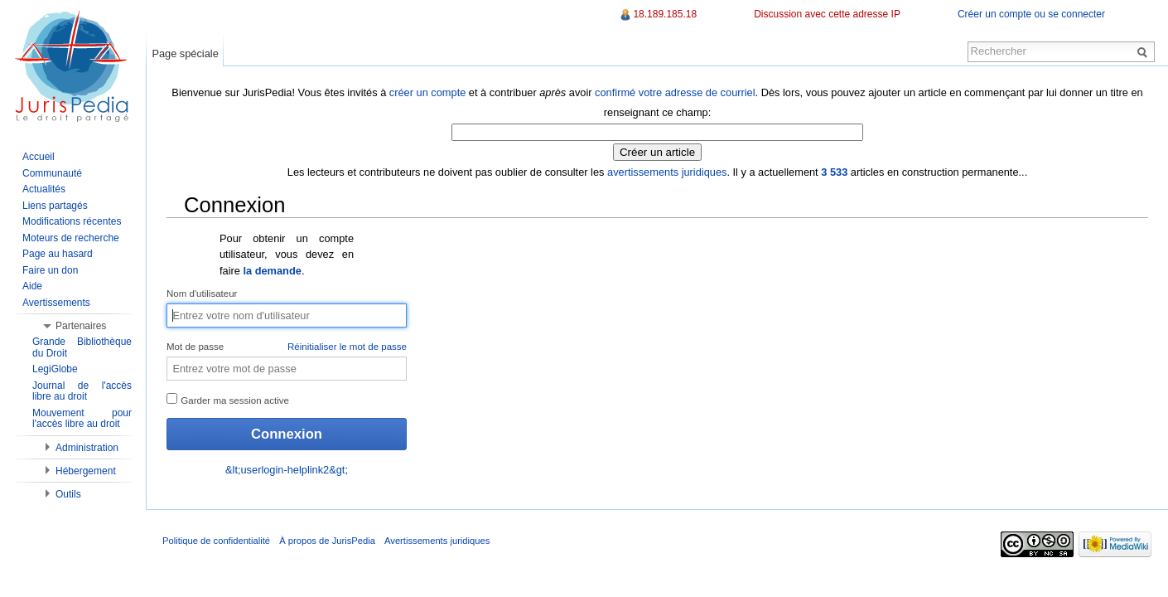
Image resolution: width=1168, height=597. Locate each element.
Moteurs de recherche (70, 238)
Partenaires (81, 326)
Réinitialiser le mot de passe (347, 347)
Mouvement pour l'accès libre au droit (82, 418)
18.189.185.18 (665, 14)
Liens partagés (55, 205)
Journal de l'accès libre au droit (82, 391)
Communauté (52, 173)
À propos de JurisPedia (327, 541)
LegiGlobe (55, 369)
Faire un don (50, 270)
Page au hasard (57, 254)
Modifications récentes (71, 221)
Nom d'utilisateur (202, 293)
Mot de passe (287, 347)
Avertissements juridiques (437, 541)
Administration (87, 448)
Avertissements (56, 302)
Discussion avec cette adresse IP (827, 14)
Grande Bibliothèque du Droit (82, 347)
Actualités (43, 189)
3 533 (834, 172)
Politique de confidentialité (216, 541)
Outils (68, 494)
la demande (272, 271)
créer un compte (427, 92)
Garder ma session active (228, 399)
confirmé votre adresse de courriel (675, 92)
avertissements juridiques (666, 172)
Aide (32, 286)
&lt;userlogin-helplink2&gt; (286, 470)
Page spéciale (185, 53)
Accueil (38, 157)
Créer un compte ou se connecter (1031, 14)
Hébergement (86, 471)
